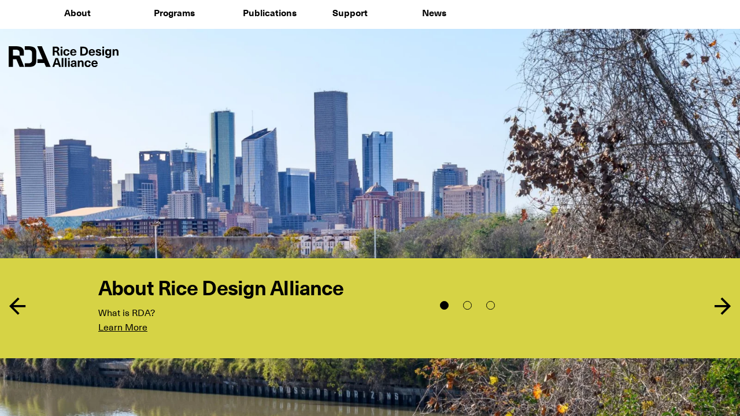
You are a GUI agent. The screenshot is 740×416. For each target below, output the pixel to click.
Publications (270, 13)
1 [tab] (444, 305)
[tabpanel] (370, 208)
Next (722, 306)
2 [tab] (467, 305)
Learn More (122, 327)
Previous (17, 306)
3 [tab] (490, 305)
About (77, 13)
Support (350, 13)
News (434, 13)
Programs (174, 13)
